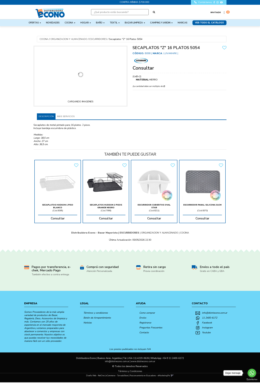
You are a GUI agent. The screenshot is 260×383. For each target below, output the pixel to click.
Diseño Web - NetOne (95, 375)
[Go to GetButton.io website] (251, 379)
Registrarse (145, 322)
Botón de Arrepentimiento (97, 317)
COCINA (70, 22)
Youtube (206, 332)
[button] (172, 375)
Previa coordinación (153, 271)
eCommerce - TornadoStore (117, 375)
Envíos (142, 317)
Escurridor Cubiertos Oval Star (154, 206)
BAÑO (100, 22)
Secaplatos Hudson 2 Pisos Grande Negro (106, 206)
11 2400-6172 (209, 317)
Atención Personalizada (99, 271)
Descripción (46, 116)
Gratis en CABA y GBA (212, 271)
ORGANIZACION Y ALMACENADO (68, 39)
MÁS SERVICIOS (66, 116)
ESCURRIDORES (98, 39)
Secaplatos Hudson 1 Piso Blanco (57, 206)
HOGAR (85, 22)
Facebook (207, 322)
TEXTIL (115, 22)
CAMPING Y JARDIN (161, 22)
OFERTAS (35, 22)
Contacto (144, 332)
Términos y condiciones (95, 312)
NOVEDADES (53, 22)
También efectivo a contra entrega (50, 274)
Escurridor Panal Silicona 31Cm (202, 204)
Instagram (207, 327)
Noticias (87, 322)
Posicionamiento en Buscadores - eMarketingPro (150, 375)
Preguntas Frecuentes (150, 327)
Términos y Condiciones (130, 371)
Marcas (182, 22)
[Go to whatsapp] (252, 373)
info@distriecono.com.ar (214, 312)
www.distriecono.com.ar (143, 361)
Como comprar (147, 312)
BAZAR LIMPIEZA (135, 22)
